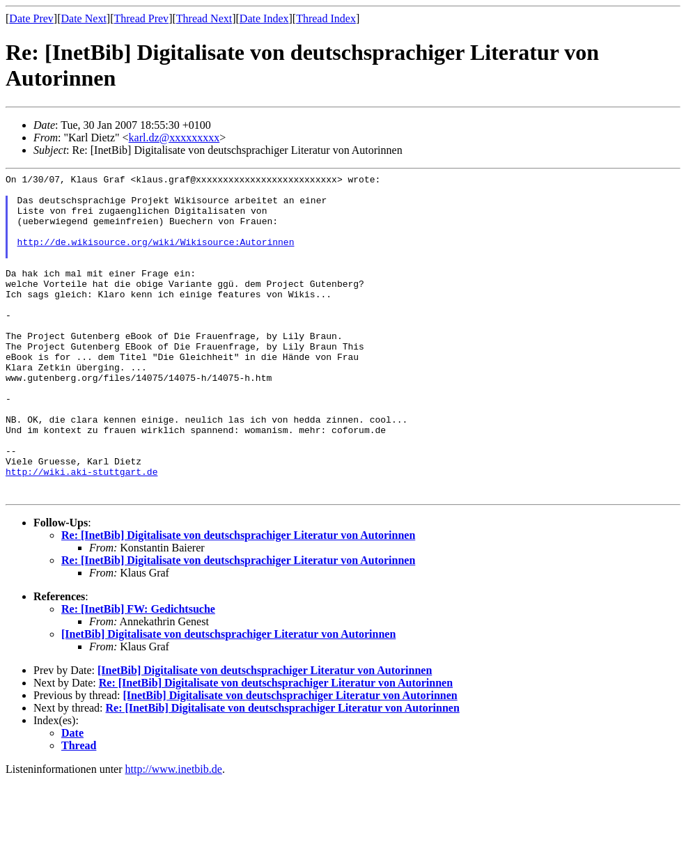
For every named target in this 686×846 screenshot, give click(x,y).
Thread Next (204, 18)
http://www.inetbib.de (173, 834)
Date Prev (31, 18)
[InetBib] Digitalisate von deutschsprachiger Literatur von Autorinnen (228, 699)
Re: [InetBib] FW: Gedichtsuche (138, 674)
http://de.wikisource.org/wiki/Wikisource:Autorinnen (156, 256)
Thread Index (326, 18)
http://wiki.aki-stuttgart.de (81, 532)
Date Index (264, 18)
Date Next (84, 18)
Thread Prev (141, 18)
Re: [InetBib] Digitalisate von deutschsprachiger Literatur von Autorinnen (238, 600)
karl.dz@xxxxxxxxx (174, 137)
